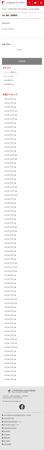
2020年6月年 (9, 319)
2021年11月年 (9, 267)
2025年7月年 (9, 131)
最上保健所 (7, 441)
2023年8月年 (9, 203)
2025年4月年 (9, 143)
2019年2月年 (9, 371)
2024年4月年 (9, 175)
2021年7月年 (9, 279)
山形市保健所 (7, 444)
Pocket (19, 50)
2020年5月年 (9, 323)
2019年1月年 (9, 375)
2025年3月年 (9, 147)
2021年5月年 (9, 287)
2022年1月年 (9, 259)
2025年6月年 (9, 135)
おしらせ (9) (8, 76)
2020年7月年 (9, 315)
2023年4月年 (9, 215)
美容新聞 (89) (9, 84)
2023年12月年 (9, 187)
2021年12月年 (9, 263)
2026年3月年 (9, 99)
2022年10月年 (9, 231)
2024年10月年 (9, 159)
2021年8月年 (9, 275)
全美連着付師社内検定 (10, 428)
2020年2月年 (9, 331)
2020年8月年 (9, 311)
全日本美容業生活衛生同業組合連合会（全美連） (18, 415)
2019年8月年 (9, 355)
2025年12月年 (9, 111)
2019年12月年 (9, 339)
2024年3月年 (9, 179)
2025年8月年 (9, 127)
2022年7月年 (9, 239)
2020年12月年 (9, 299)
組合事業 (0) (8, 80)
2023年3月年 (9, 219)
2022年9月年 (9, 235)
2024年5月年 (9, 171)
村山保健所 (7, 431)
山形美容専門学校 (9, 418)
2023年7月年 (9, 207)
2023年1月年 (9, 223)
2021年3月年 (9, 291)
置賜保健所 (7, 438)
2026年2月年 (9, 103)
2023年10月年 (9, 195)
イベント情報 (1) (10, 72)
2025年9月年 (9, 123)
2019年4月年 (9, 367)
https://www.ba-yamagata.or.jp (13, 401)
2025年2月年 (9, 151)
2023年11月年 (9, 191)
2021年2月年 (9, 295)
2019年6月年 (9, 359)
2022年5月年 (9, 247)
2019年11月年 (9, 343)
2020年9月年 (9, 307)
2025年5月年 (9, 139)
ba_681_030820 (8, 29)
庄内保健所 (7, 434)
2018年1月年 (9, 379)
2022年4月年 (9, 251)
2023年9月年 (9, 199)
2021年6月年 (9, 283)
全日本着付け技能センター (11, 425)
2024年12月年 (9, 155)
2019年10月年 (9, 347)
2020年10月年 (9, 303)
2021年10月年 (9, 271)
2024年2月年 (9, 183)
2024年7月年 (9, 167)
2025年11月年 (9, 115)
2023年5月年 (9, 211)
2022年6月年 (9, 243)
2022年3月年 (9, 255)
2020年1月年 (9, 335)
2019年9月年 (9, 351)
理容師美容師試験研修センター (13, 421)
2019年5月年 (9, 363)
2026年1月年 (9, 107)
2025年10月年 (9, 119)
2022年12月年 (9, 227)
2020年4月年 (9, 327)
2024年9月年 (9, 163)
